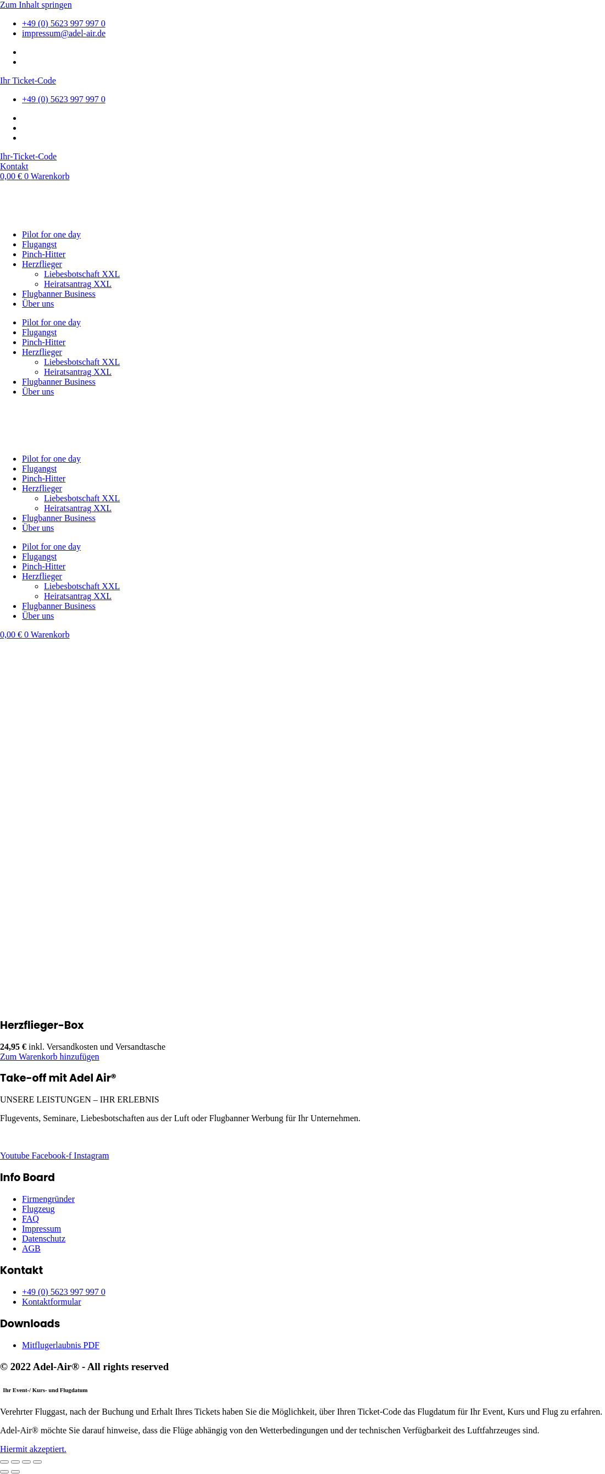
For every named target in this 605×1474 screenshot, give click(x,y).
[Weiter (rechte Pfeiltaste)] (15, 1471)
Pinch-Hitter (43, 254)
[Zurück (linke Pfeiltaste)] (4, 1471)
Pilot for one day (51, 234)
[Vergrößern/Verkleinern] (4, 1462)
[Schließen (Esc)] (37, 1462)
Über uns (38, 303)
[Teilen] (26, 1462)
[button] (49, 1056)
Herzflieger (42, 264)
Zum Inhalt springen (36, 4)
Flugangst (39, 244)
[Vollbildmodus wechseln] (15, 1462)
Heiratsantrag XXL (78, 284)
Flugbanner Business (59, 293)
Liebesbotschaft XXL (82, 274)
